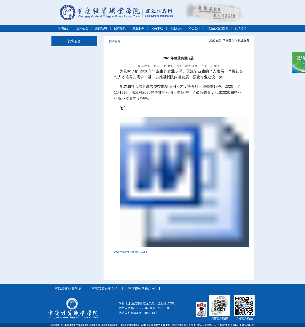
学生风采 (176, 28)
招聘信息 (120, 28)
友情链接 (240, 28)
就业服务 (138, 28)
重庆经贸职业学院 (68, 288)
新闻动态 (101, 28)
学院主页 (64, 28)
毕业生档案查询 (217, 28)
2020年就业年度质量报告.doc (130, 251)
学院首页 (228, 40)
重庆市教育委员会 (104, 288)
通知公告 (82, 28)
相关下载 (157, 28)
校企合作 (194, 28)
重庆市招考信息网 (141, 288)
